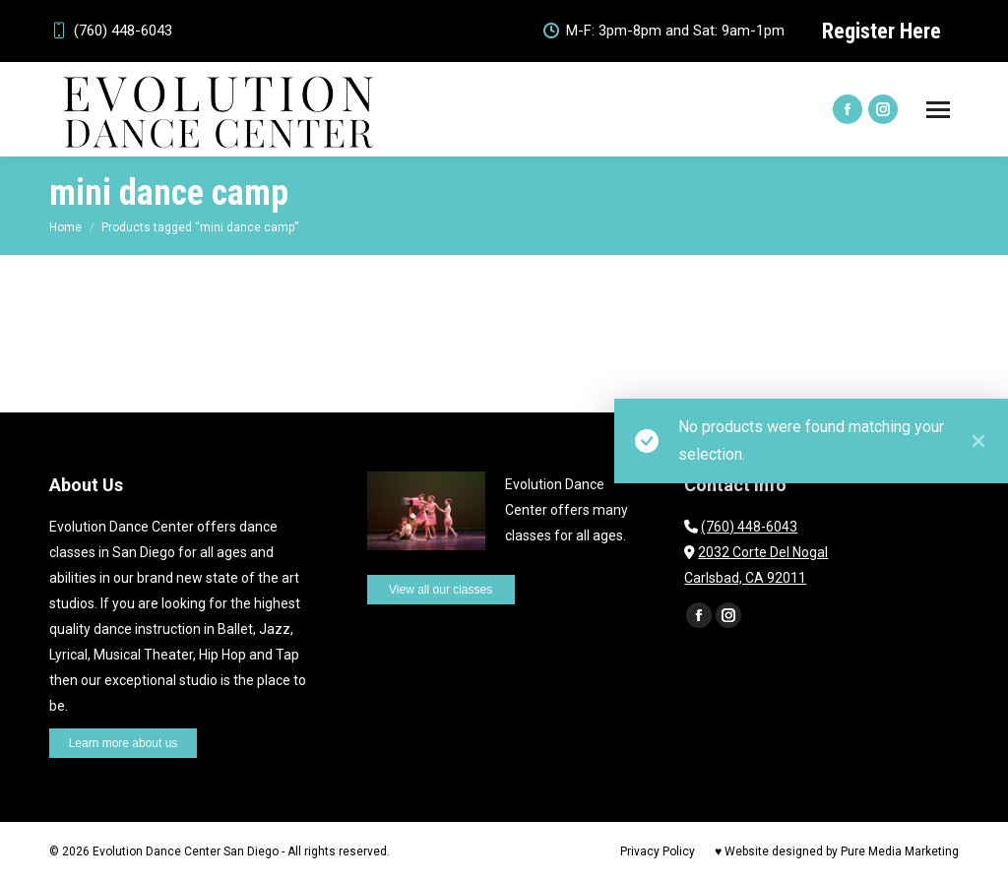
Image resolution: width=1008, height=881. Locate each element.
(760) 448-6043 (110, 31)
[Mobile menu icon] (938, 110)
